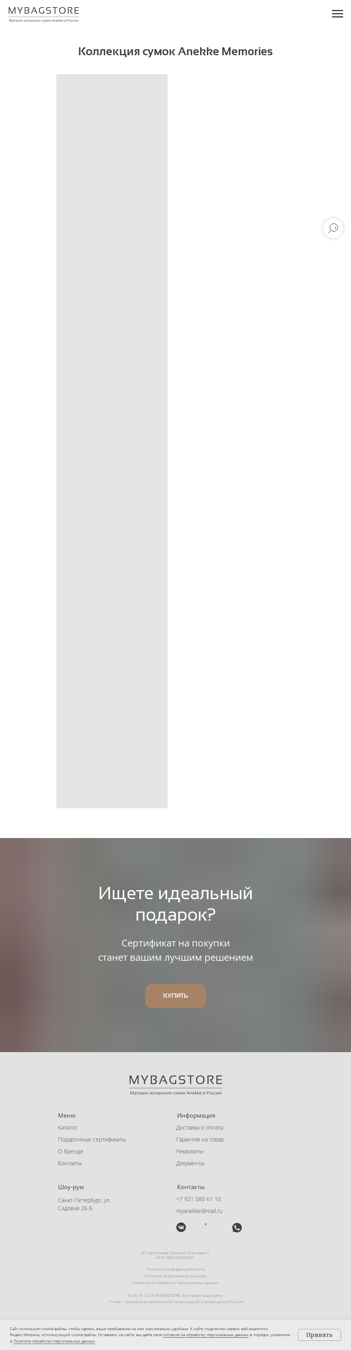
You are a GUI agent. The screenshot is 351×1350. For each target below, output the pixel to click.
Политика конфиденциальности (175, 1269)
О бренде (70, 1151)
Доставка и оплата (199, 1127)
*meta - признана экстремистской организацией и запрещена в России (176, 1301)
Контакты (70, 1163)
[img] (181, 1227)
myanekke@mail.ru (199, 1211)
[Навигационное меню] (337, 14)
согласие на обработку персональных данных (206, 1334)
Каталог (68, 1127)
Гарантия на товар (200, 1139)
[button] (218, 1227)
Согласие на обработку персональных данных (175, 1282)
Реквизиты (189, 1151)
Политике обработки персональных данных (54, 1341)
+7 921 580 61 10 (198, 1199)
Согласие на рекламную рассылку (176, 1276)
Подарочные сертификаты (92, 1139)
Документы (190, 1163)
